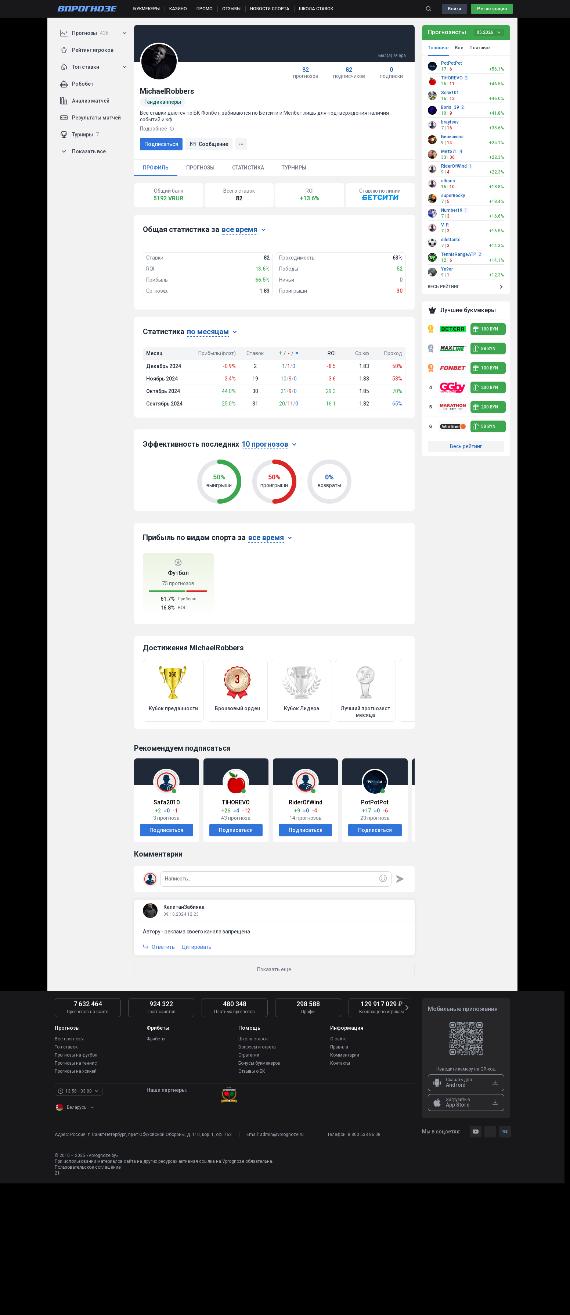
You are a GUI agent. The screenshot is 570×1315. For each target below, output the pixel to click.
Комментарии (344, 1186)
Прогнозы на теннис (76, 1194)
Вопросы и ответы (257, 1178)
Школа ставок (253, 1170)
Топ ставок (66, 1178)
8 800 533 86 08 (364, 1266)
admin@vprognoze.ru (282, 1266)
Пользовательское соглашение (88, 1298)
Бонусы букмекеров (259, 1194)
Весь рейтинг (466, 446)
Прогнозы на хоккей (76, 1202)
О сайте (338, 1170)
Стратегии (248, 1186)
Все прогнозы (69, 1170)
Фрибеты (156, 1170)
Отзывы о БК (251, 1202)
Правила (339, 1178)
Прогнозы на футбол (76, 1186)
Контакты (340, 1194)
